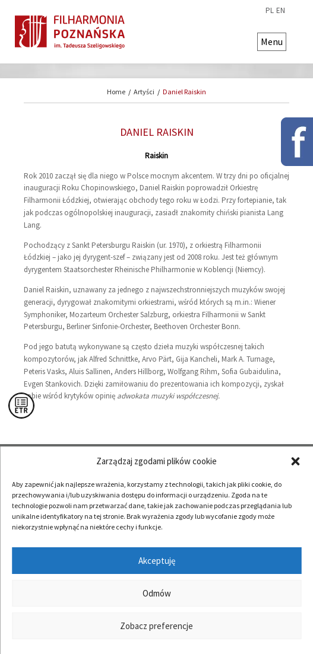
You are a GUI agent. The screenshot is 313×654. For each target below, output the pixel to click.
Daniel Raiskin (184, 91)
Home (116, 91)
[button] (295, 461)
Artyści (144, 91)
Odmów (157, 593)
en (280, 10)
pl (269, 10)
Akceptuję (156, 560)
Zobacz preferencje (156, 625)
